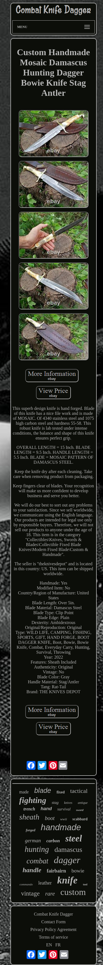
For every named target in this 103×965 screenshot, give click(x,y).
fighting (32, 800)
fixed (61, 792)
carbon (53, 840)
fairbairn (56, 871)
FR (58, 944)
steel (73, 838)
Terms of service (53, 937)
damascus (68, 850)
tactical (79, 790)
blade (42, 790)
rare (50, 893)
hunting (37, 849)
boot (50, 818)
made (24, 792)
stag (55, 802)
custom (73, 892)
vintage (30, 893)
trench (29, 809)
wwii (63, 819)
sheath (29, 817)
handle (32, 870)
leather (45, 883)
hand (46, 808)
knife (67, 880)
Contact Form (53, 921)
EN (49, 944)
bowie (77, 871)
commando (26, 884)
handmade (61, 827)
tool (85, 884)
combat (37, 861)
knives (68, 803)
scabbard (80, 819)
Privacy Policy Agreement (53, 929)
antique (83, 803)
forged (30, 830)
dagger (67, 860)
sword (79, 810)
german (33, 840)
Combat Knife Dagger (53, 914)
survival (64, 809)
